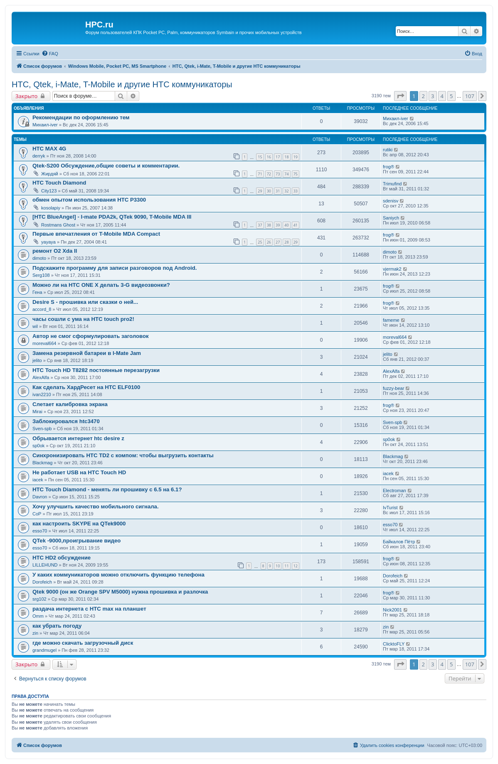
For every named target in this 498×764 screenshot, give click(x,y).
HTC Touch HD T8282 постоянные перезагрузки (96, 370)
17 (278, 157)
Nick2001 (392, 609)
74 (286, 174)
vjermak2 (392, 268)
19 (295, 157)
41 (295, 225)
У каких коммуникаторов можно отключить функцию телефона (118, 575)
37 (260, 225)
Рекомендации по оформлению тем (81, 117)
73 (278, 174)
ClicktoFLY (393, 643)
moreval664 (44, 343)
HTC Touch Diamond (59, 183)
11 (286, 566)
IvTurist (390, 507)
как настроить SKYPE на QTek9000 (79, 523)
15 (260, 157)
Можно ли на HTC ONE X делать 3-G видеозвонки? (101, 285)
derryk (38, 155)
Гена (37, 292)
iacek (37, 479)
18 (286, 157)
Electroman (394, 490)
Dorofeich (42, 581)
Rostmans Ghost (58, 224)
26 (269, 242)
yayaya (48, 241)
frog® (388, 166)
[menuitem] (50, 54)
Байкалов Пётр (399, 541)
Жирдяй (49, 173)
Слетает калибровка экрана (70, 404)
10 (278, 566)
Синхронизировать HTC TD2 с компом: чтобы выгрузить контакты (123, 455)
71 (260, 174)
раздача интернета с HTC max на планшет (89, 609)
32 (286, 191)
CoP (36, 513)
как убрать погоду (56, 626)
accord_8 (41, 309)
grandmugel (44, 650)
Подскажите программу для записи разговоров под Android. (114, 268)
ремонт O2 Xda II (54, 251)
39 (278, 225)
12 (295, 566)
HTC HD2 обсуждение (61, 558)
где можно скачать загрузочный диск (82, 643)
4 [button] (442, 96)
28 (286, 242)
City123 (49, 190)
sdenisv (390, 200)
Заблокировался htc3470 (66, 421)
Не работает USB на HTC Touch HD (79, 472)
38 (269, 225)
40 (286, 225)
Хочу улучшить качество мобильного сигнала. (95, 506)
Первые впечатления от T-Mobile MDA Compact (96, 234)
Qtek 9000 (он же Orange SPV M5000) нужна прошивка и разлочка (120, 592)
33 (295, 191)
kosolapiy (50, 207)
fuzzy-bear (393, 388)
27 (278, 242)
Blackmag (42, 462)
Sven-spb (42, 428)
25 (260, 242)
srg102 (39, 598)
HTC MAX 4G (49, 148)
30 (269, 191)
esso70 (39, 530)
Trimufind (392, 183)
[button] (400, 96)
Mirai (37, 411)
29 (260, 191)
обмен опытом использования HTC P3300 (89, 200)
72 (269, 174)
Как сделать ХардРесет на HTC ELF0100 (86, 387)
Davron (39, 496)
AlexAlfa (40, 377)
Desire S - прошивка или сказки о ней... (85, 302)
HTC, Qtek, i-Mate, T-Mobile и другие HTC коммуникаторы (122, 84)
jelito (37, 360)
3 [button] (432, 96)
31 (278, 191)
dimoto (39, 258)
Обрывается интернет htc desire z (78, 438)
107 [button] (469, 96)
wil (35, 326)
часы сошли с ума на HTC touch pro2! (83, 319)
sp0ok (38, 445)
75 (295, 174)
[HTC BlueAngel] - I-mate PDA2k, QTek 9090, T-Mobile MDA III (112, 217)
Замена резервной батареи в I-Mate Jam (86, 353)
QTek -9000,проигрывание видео (76, 540)
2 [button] (423, 96)
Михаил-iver (45, 124)
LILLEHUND (45, 564)
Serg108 (41, 275)
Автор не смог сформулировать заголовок (90, 336)
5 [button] (451, 96)
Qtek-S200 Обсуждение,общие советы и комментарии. (106, 166)
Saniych (391, 217)
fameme (391, 320)
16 (269, 157)
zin (35, 633)
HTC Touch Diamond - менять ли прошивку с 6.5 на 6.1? (107, 489)
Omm (38, 616)
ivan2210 (41, 394)
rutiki (387, 149)
